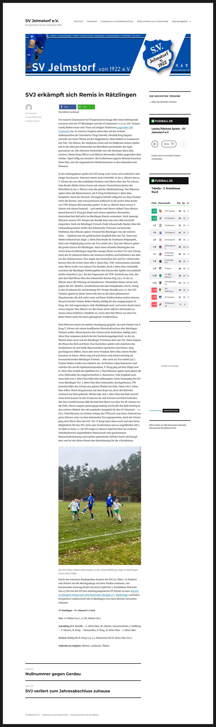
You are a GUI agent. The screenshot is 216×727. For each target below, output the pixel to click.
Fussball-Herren (32, 121)
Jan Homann (31, 113)
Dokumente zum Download (152, 21)
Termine (78, 21)
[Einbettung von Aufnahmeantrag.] (170, 366)
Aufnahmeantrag (155, 411)
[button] (67, 107)
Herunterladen (171, 411)
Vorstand (92, 21)
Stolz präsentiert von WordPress (84, 715)
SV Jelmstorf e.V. (42, 20)
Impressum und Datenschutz (117, 21)
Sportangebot (180, 21)
